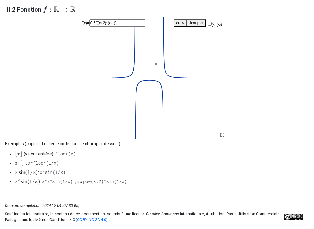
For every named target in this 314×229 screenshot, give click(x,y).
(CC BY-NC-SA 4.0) (92, 219)
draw (180, 23)
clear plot (196, 23)
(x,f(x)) (217, 24)
